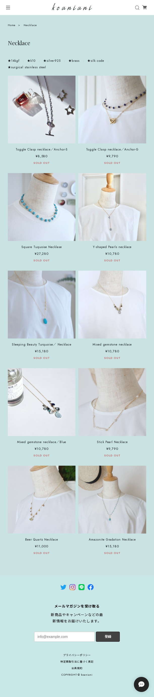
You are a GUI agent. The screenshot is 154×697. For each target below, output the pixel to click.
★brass (74, 62)
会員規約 (77, 668)
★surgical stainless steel (27, 69)
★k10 (31, 62)
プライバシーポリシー (77, 655)
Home (12, 26)
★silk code (95, 62)
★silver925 (52, 62)
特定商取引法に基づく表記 (77, 662)
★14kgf (14, 62)
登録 (108, 636)
